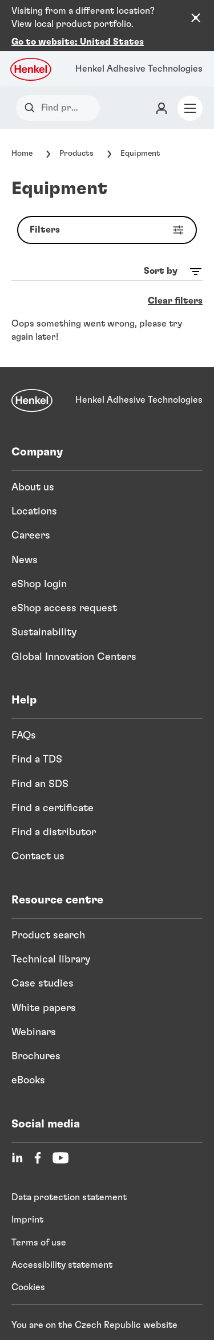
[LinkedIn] (17, 1147)
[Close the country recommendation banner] (196, 18)
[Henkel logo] (31, 58)
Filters (109, 219)
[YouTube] (60, 1147)
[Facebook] (37, 1147)
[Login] (161, 97)
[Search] (32, 97)
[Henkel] (32, 389)
